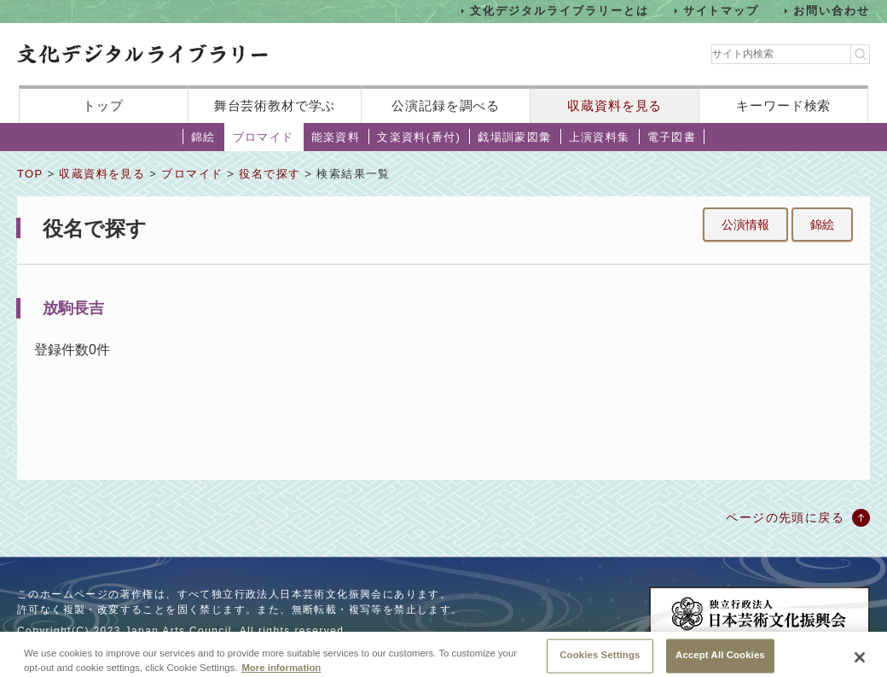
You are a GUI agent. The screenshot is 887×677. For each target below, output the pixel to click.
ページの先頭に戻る (785, 517)
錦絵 (203, 137)
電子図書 (672, 137)
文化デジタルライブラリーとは (559, 10)
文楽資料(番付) (419, 137)
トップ (103, 105)
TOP (30, 173)
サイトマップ (721, 10)
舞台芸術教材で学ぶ (275, 105)
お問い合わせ (831, 10)
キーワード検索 (783, 105)
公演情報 (745, 224)
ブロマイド (263, 137)
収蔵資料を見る (614, 105)
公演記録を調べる (445, 105)
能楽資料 (336, 137)
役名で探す (269, 173)
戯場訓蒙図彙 (514, 137)
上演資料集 (599, 137)
